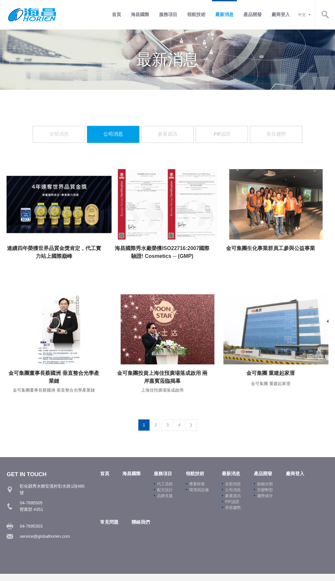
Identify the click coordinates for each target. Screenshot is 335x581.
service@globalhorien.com (45, 537)
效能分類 (265, 485)
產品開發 (252, 14)
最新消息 (224, 14)
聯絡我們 (141, 523)
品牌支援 (165, 497)
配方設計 (165, 491)
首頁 (116, 14)
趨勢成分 (265, 497)
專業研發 (197, 485)
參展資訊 (167, 134)
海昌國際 (140, 14)
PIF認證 (222, 134)
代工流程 (165, 485)
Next (191, 426)
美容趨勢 (276, 134)
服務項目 (168, 14)
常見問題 (109, 523)
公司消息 (113, 134)
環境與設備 (199, 491)
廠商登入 (281, 14)
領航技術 (196, 14)
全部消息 (59, 134)
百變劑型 (265, 491)
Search (325, 14)
